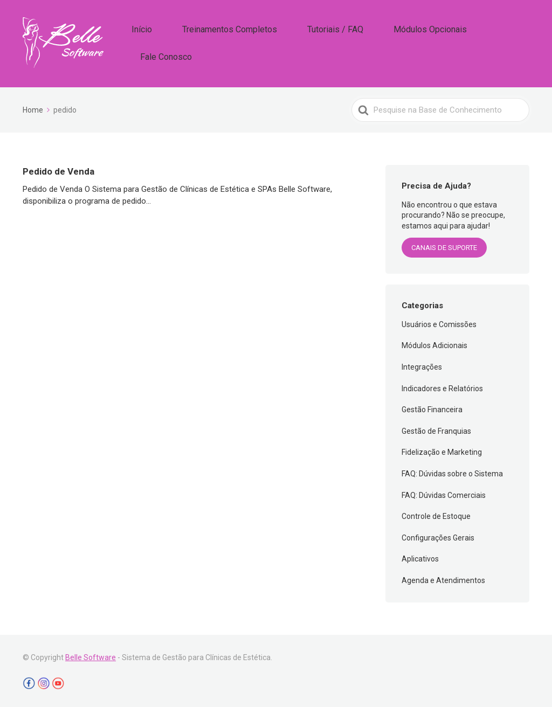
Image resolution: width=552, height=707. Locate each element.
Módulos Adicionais (434, 343)
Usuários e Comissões (439, 321)
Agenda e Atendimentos (443, 577)
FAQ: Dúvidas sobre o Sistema (452, 471)
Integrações (422, 364)
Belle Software (90, 654)
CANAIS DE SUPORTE (444, 245)
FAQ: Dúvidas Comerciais (444, 492)
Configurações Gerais (438, 535)
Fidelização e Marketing (442, 450)
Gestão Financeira (432, 407)
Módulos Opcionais (424, 42)
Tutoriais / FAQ (346, 42)
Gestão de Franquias (436, 428)
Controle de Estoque (436, 514)
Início (185, 42)
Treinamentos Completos (257, 42)
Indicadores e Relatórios (442, 386)
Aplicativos (420, 556)
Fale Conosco (500, 42)
